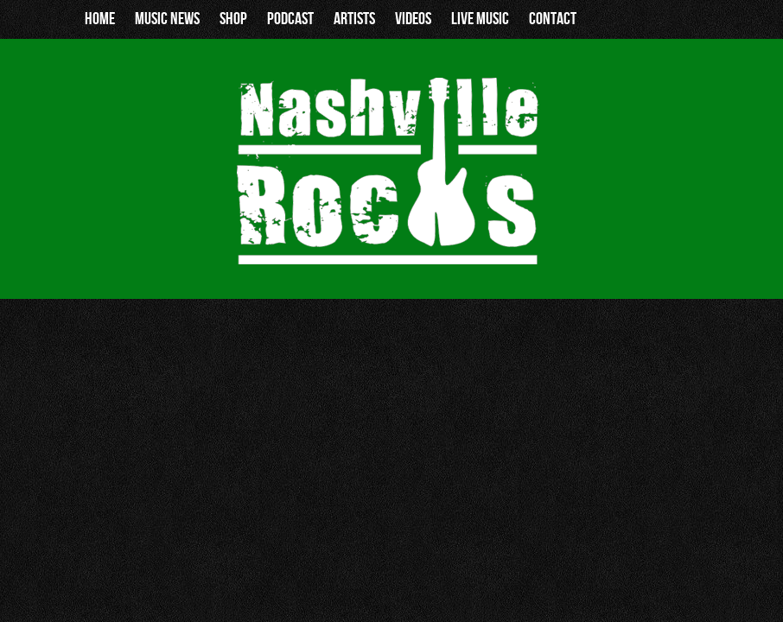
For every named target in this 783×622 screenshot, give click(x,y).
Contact (552, 19)
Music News (167, 19)
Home (100, 19)
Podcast (290, 19)
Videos (413, 19)
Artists (354, 19)
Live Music (480, 19)
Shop (233, 19)
